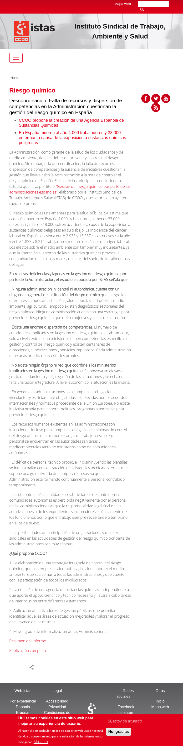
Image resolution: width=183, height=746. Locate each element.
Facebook (125, 707)
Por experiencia (23, 701)
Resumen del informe (27, 641)
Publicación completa (27, 650)
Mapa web (122, 4)
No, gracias (118, 733)
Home (15, 77)
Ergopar (23, 713)
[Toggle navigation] (16, 58)
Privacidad (57, 707)
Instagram (125, 713)
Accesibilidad (57, 701)
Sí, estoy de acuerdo (125, 722)
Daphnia (23, 707)
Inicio (160, 701)
